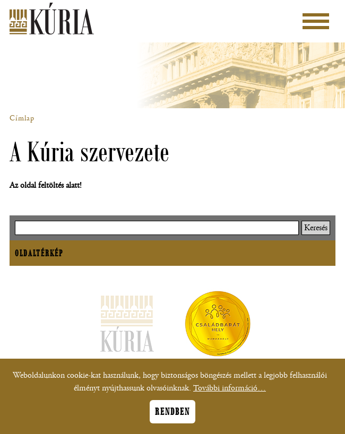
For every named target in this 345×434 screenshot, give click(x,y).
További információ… (229, 394)
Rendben (172, 417)
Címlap (22, 118)
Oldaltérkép (39, 253)
